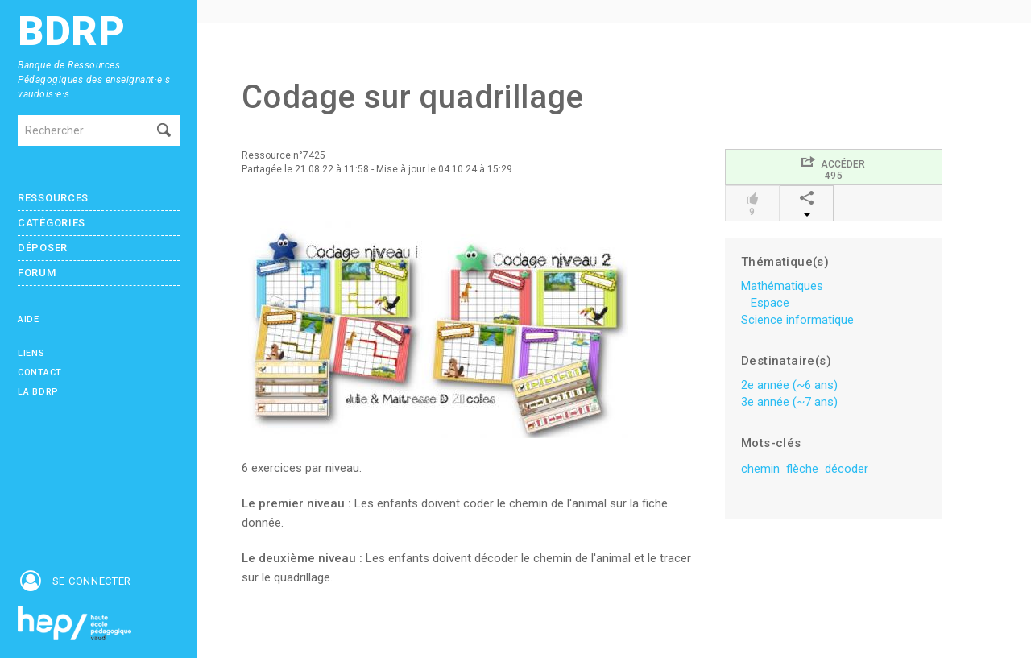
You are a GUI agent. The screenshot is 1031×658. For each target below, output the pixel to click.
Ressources (53, 198)
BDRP (72, 32)
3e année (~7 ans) (789, 402)
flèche (802, 468)
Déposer (43, 248)
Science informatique (797, 319)
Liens (31, 353)
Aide (28, 319)
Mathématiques (782, 286)
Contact (40, 372)
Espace (770, 303)
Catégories (51, 223)
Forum (37, 273)
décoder (846, 468)
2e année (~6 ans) (789, 385)
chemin (760, 468)
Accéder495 (833, 168)
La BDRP (38, 392)
